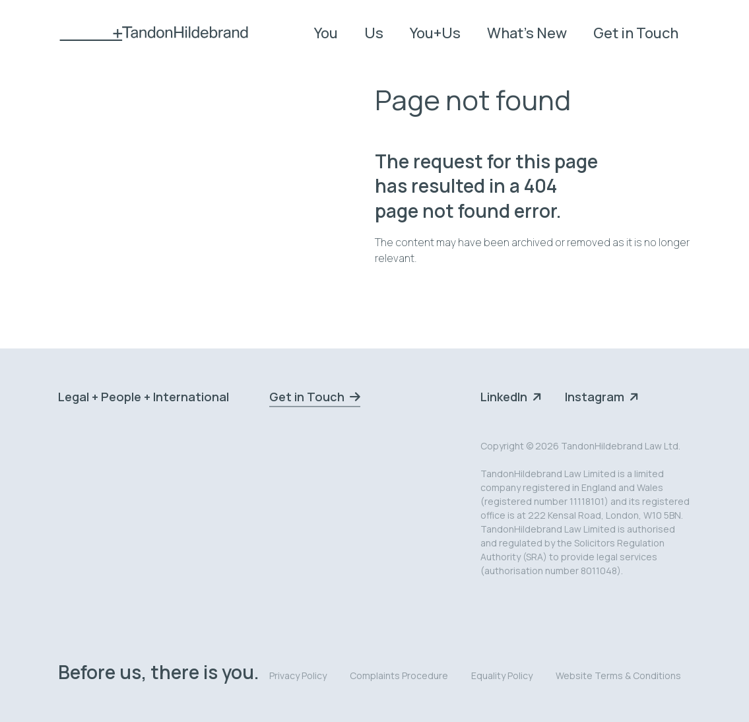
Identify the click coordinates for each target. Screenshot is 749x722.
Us (373, 33)
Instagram (594, 397)
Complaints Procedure (399, 675)
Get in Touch (635, 33)
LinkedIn (503, 397)
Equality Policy (502, 675)
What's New (527, 33)
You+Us (435, 33)
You (326, 33)
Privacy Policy (298, 675)
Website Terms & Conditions (618, 675)
